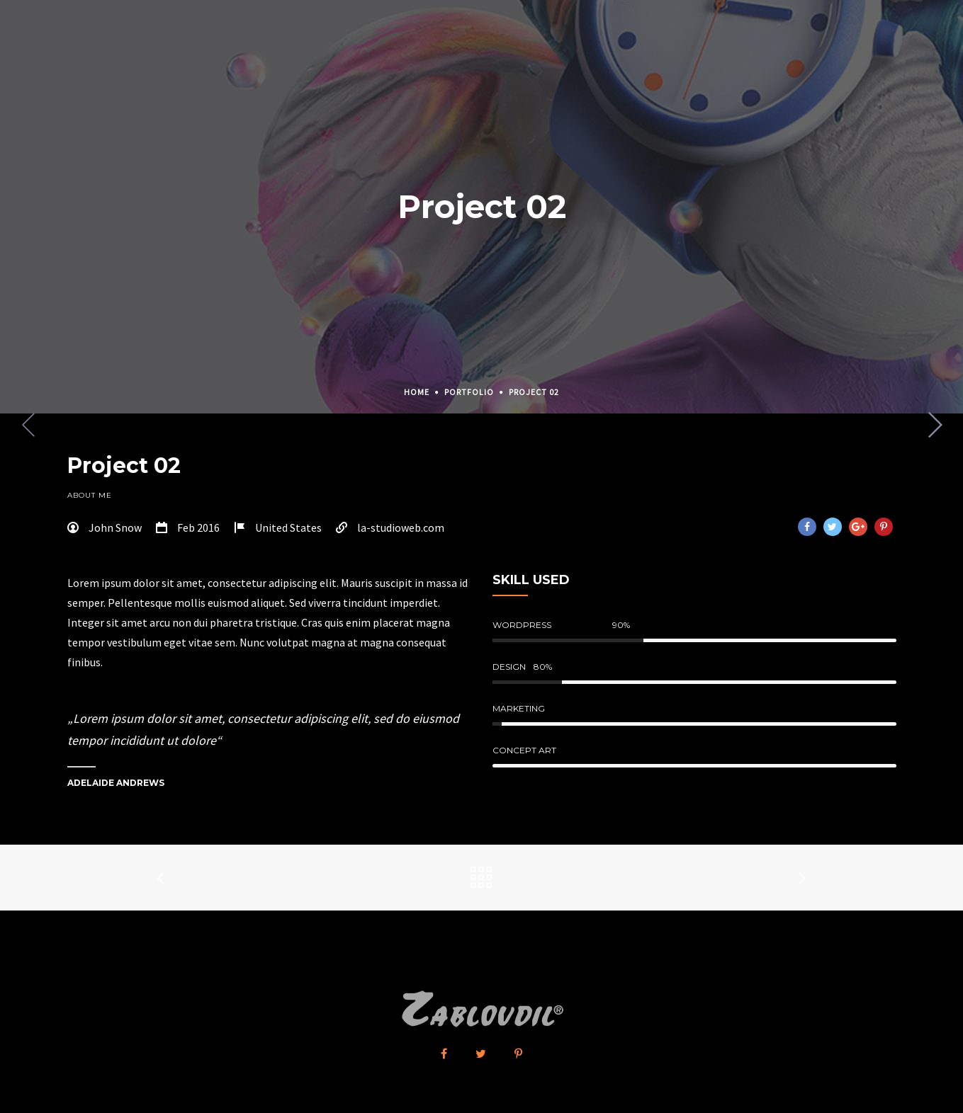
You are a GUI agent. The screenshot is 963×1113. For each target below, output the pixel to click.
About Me (89, 495)
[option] (481, 413)
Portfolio (469, 392)
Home (416, 392)
